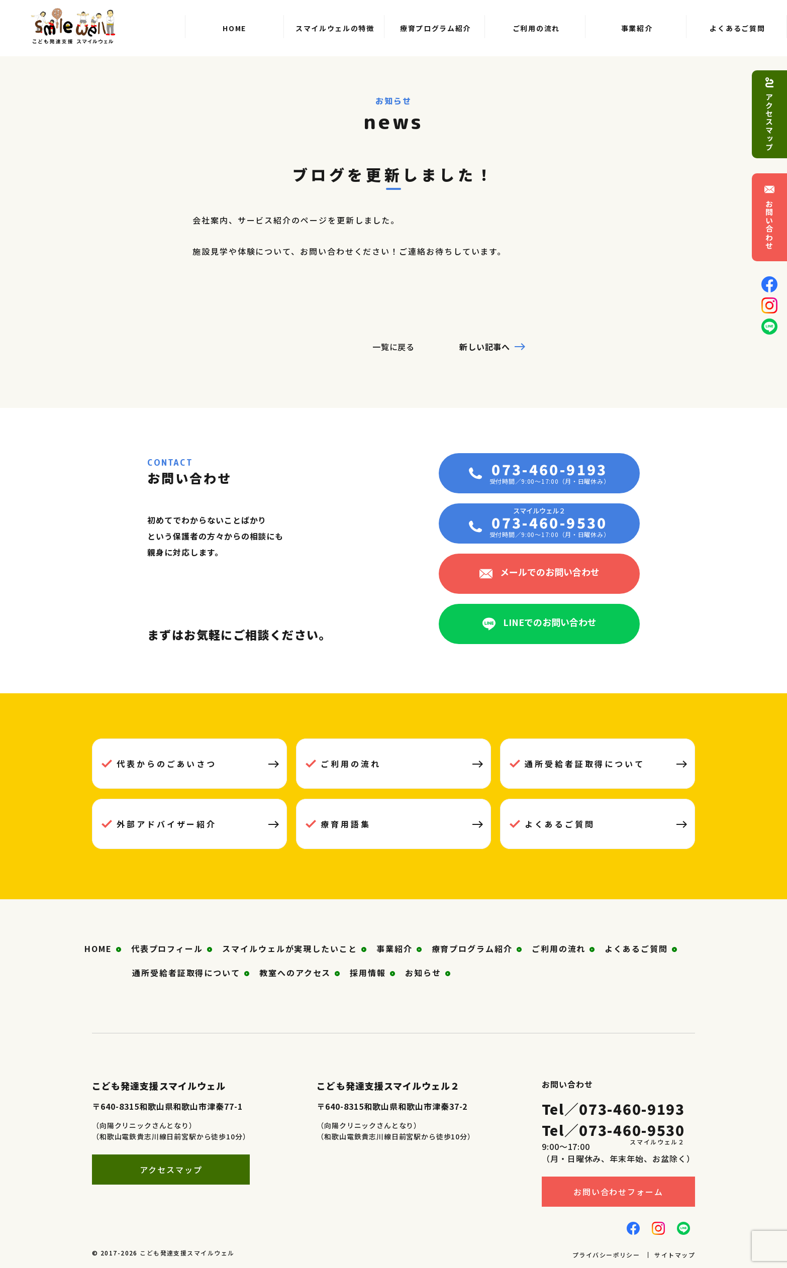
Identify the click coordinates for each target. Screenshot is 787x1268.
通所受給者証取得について (585, 764)
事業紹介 (394, 948)
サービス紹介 (265, 220)
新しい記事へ (485, 347)
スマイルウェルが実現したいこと (289, 948)
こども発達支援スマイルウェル (187, 1252)
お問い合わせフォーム (618, 1192)
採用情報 (368, 973)
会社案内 (210, 220)
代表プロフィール (167, 948)
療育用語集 (346, 824)
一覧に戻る (393, 347)
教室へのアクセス (295, 973)
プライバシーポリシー (606, 1254)
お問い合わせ (769, 224)
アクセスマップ (769, 122)
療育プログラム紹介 (472, 948)
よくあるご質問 (560, 824)
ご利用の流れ (351, 764)
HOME (98, 948)
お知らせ (423, 973)
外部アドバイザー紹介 (167, 824)
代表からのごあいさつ (167, 764)
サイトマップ (674, 1254)
